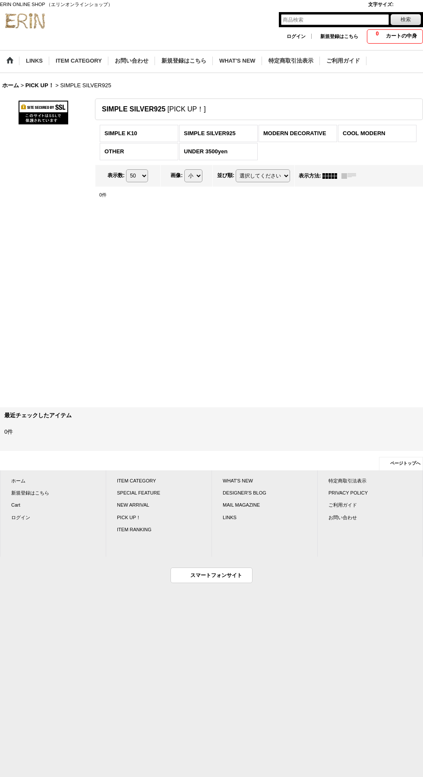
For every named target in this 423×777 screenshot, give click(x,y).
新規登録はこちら (339, 36)
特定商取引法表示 (347, 480)
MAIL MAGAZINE (241, 504)
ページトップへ (405, 463)
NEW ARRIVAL (133, 504)
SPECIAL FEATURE (138, 492)
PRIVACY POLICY (348, 492)
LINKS (230, 517)
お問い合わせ (342, 517)
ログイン (296, 36)
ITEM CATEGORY (136, 480)
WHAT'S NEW (238, 480)
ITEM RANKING (134, 529)
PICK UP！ (129, 517)
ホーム (18, 480)
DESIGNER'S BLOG (244, 492)
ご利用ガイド (342, 504)
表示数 (116, 175)
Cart (15, 504)
